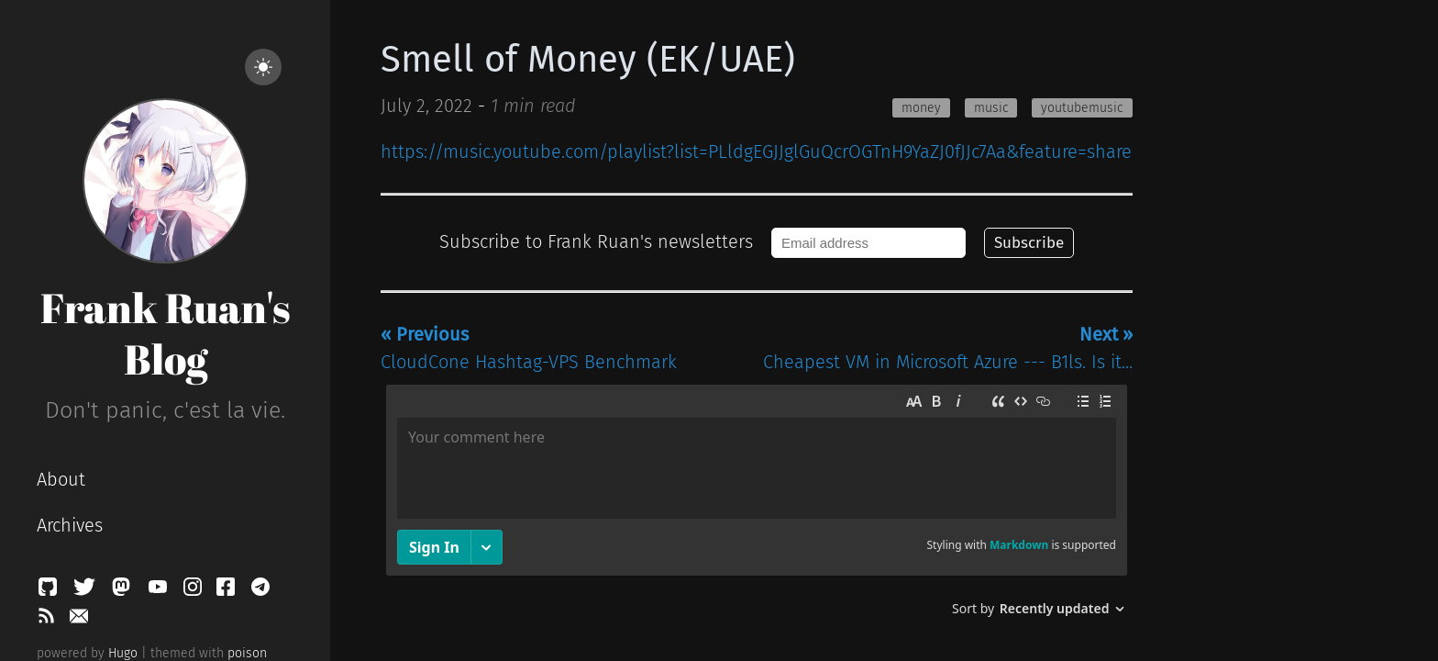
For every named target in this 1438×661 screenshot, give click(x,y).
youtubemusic (1082, 108)
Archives (70, 525)
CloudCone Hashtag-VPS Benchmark (529, 348)
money (921, 108)
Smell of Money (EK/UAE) (588, 60)
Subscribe (1029, 242)
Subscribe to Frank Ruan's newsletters (596, 241)
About (61, 479)
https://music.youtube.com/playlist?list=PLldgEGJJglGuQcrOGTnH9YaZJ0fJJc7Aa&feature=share (756, 151)
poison (247, 653)
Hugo (123, 653)
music (991, 108)
